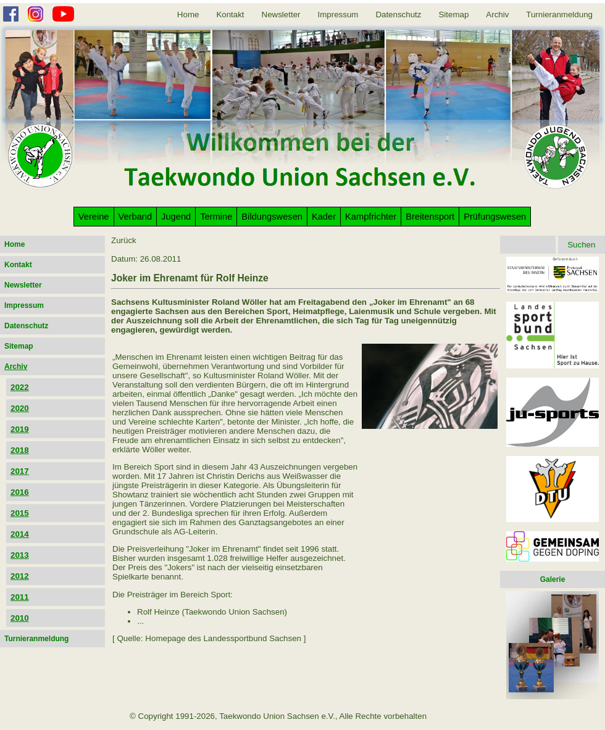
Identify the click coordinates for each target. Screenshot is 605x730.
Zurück (123, 240)
